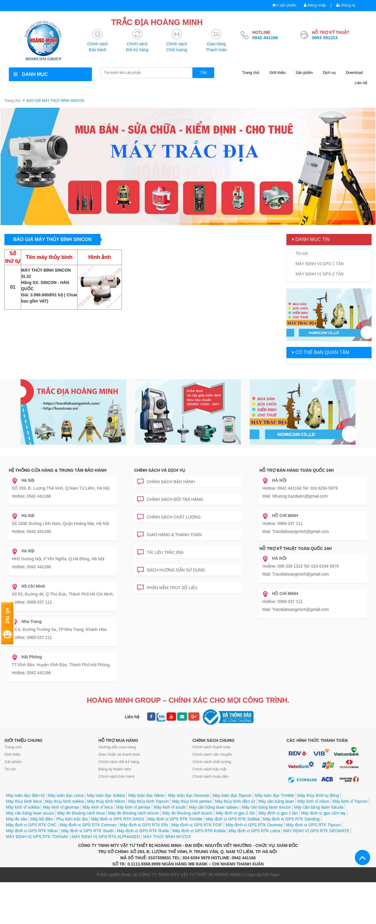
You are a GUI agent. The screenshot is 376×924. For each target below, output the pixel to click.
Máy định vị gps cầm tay (323, 854)
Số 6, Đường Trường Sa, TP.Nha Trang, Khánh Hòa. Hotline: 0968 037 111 (60, 622)
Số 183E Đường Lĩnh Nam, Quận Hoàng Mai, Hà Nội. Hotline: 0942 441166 (61, 516)
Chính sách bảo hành (166, 474)
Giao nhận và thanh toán (119, 780)
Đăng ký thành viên (114, 795)
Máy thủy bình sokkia (64, 843)
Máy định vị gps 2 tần (235, 854)
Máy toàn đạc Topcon (231, 837)
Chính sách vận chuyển (212, 780)
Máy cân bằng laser (276, 843)
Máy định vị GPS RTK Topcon (313, 866)
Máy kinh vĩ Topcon (350, 843)
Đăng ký (345, 5)
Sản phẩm (304, 72)
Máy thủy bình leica (24, 843)
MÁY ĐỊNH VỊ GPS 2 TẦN (320, 274)
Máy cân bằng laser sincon (266, 849)
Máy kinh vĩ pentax (133, 849)
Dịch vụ (329, 72)
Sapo (275, 916)
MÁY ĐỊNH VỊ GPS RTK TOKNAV (37, 878)
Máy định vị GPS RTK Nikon (32, 872)
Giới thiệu (277, 72)
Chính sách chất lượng (169, 509)
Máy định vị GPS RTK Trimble (174, 860)
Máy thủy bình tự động (318, 837)
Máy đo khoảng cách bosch (187, 854)
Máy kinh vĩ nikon (313, 843)
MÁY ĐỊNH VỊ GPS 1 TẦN (320, 263)
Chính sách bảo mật (209, 795)
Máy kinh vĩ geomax (61, 849)
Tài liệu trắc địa (160, 544)
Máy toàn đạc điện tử (25, 837)
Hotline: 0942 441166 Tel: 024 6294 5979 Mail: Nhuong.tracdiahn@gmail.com (300, 481)
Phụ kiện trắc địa (72, 860)
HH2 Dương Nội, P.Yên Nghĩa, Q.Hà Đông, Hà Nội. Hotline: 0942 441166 (58, 552)
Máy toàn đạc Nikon (146, 837)
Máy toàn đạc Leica (66, 837)
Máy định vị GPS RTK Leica (254, 872)
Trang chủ (250, 72)
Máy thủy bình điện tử (235, 843)
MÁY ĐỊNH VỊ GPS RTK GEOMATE (316, 872)
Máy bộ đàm (41, 860)
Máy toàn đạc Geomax (188, 837)
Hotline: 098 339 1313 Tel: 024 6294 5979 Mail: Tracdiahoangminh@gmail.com (300, 559)
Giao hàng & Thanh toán (169, 527)
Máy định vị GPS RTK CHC (31, 866)
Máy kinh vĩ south (170, 849)
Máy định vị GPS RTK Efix (144, 866)
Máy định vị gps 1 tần (278, 854)
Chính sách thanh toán (211, 773)
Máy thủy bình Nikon (106, 843)
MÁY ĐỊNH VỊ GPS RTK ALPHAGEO (106, 878)
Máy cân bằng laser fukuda (318, 849)
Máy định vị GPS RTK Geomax (254, 866)
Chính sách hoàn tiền (210, 802)
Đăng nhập (315, 5)
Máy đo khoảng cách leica (81, 854)
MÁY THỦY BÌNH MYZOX (167, 878)
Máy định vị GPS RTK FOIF (197, 866)
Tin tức (302, 253)
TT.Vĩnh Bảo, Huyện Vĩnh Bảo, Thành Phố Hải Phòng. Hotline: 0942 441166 (61, 658)
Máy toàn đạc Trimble (274, 837)
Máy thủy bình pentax (192, 843)
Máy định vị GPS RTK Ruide (143, 872)
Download (354, 72)
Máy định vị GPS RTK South (87, 872)
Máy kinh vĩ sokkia (22, 849)
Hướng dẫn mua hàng (117, 773)
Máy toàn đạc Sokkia (106, 837)
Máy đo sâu (16, 860)
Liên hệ (361, 83)
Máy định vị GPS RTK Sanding (291, 860)
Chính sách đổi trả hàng (170, 491)
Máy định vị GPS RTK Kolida (198, 872)
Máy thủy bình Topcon (148, 843)
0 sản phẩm (286, 5)
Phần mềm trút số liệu (167, 579)
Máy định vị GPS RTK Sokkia (233, 860)
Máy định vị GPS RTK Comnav (88, 866)
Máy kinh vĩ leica (98, 849)
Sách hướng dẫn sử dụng (171, 562)
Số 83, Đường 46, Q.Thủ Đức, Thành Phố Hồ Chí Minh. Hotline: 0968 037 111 (63, 587)
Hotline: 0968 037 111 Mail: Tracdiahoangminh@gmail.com (295, 516)
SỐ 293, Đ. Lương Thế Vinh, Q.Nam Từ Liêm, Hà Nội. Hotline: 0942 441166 (61, 481)
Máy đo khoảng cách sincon (133, 854)
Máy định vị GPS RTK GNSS (117, 860)
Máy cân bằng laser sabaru (214, 849)
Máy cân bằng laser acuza (30, 854)
